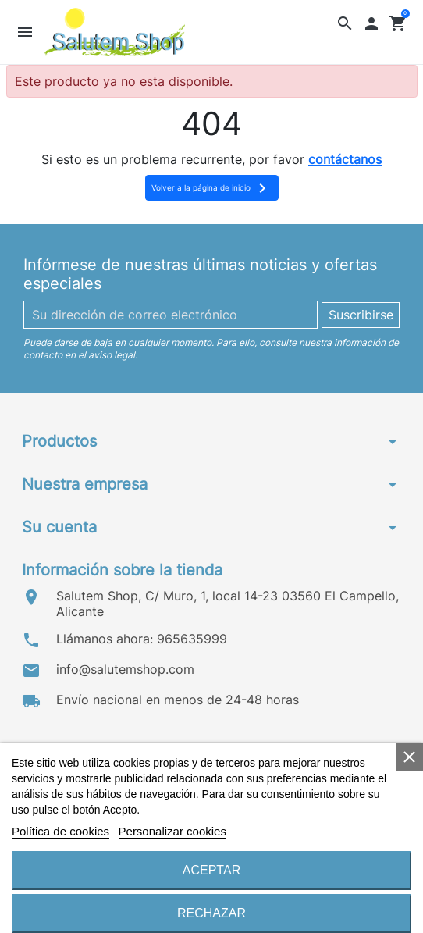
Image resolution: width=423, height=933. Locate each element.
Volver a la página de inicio (211, 188)
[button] (345, 23)
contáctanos (345, 159)
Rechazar (211, 913)
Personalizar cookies (172, 831)
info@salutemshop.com (125, 669)
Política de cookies (60, 831)
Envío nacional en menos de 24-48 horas (177, 699)
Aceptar (211, 870)
